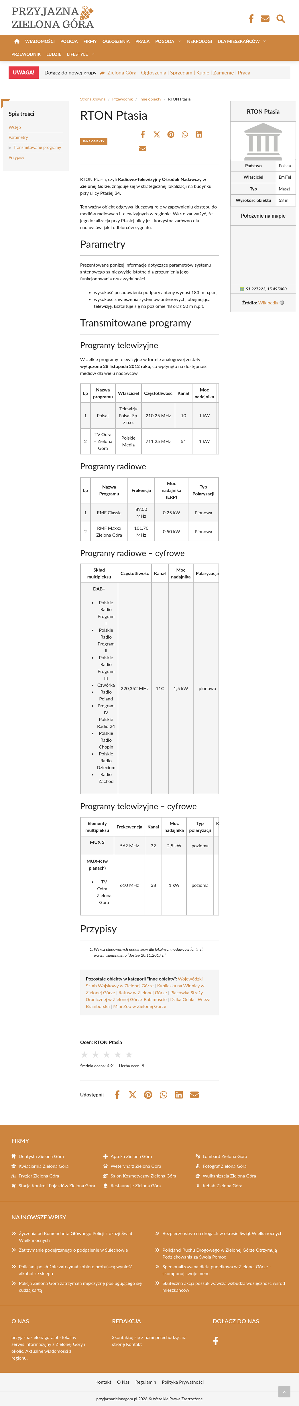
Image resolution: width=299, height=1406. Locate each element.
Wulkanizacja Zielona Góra (229, 1175)
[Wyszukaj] (280, 18)
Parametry (18, 137)
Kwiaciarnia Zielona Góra (43, 1166)
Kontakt (134, 1344)
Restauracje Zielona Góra (136, 1185)
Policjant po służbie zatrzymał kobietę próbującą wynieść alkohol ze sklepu (76, 1270)
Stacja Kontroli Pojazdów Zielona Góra (57, 1185)
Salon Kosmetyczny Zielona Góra (143, 1175)
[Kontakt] (265, 18)
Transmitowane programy (37, 147)
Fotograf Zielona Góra (225, 1166)
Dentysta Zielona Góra (41, 1156)
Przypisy (16, 157)
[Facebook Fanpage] (249, 18)
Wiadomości (40, 41)
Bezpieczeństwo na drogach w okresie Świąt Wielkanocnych (222, 1233)
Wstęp (15, 127)
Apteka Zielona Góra (131, 1156)
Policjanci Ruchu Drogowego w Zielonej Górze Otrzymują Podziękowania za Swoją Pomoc (219, 1253)
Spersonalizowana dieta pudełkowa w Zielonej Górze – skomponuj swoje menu (217, 1270)
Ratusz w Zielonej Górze (143, 992)
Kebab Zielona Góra (222, 1185)
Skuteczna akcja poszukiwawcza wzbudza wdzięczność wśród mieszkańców (223, 1286)
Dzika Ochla (182, 999)
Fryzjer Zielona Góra (39, 1175)
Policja (69, 41)
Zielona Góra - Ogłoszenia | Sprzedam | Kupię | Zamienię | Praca (178, 72)
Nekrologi (199, 41)
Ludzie (53, 54)
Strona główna (93, 99)
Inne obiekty (150, 99)
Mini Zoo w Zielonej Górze (139, 1006)
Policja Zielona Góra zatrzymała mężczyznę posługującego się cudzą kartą (80, 1286)
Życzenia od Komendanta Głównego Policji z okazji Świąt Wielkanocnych (75, 1236)
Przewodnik (26, 54)
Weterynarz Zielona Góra (136, 1166)
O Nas (123, 1382)
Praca (142, 41)
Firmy (90, 41)
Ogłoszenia (116, 41)
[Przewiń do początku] (284, 1391)
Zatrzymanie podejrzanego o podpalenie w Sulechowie (73, 1250)
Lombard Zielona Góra (225, 1156)
